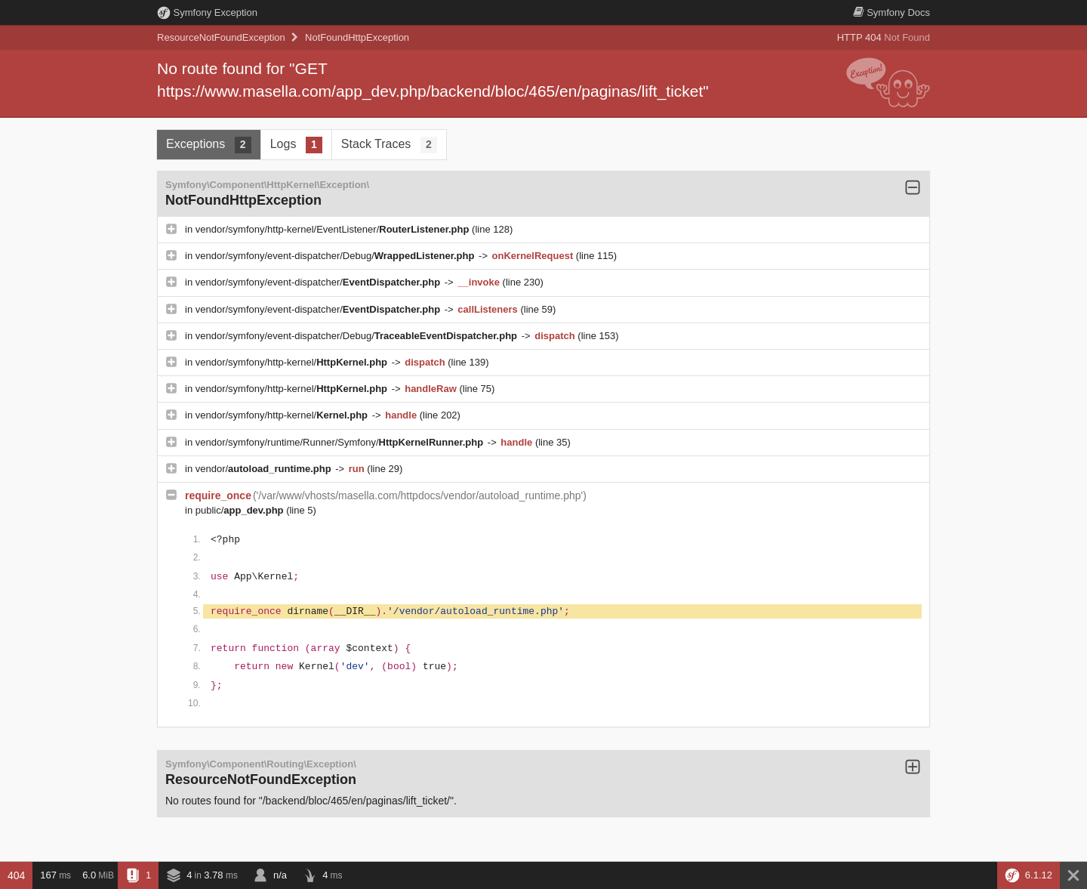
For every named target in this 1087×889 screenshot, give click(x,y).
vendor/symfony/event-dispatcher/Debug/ (336, 255)
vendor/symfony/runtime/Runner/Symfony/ (341, 442)
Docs (891, 12)
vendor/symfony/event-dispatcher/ (319, 282)
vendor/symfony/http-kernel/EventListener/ (334, 229)
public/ (241, 510)
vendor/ (265, 468)
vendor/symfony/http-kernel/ (293, 362)
